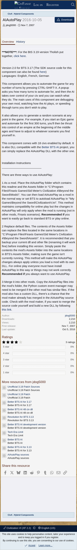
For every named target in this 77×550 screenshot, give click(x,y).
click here (20, 56)
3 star (6, 359)
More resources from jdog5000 (24, 382)
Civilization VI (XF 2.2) (17, 528)
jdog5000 (11, 25)
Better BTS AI (50, 147)
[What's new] (65, 5)
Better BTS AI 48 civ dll (20, 409)
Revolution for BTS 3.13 (21, 416)
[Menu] (9, 5)
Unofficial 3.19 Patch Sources (24, 386)
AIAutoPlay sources (18, 454)
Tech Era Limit (15, 432)
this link (6, 309)
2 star (6, 366)
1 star (6, 372)
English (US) (46, 528)
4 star (6, 353)
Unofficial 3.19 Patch (19, 394)
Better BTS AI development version (27, 424)
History (20, 41)
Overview (8, 41)
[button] (34, 528)
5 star (6, 346)
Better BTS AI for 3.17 (19, 401)
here (43, 71)
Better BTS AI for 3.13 (19, 447)
